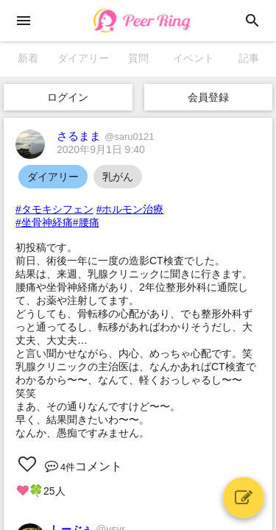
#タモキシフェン (54, 209)
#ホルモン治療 (130, 209)
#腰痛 (86, 222)
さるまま (105, 136)
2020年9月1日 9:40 (101, 149)
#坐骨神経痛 (44, 222)
